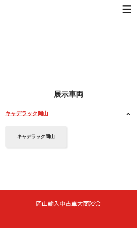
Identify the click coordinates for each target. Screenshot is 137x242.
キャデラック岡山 (26, 113)
